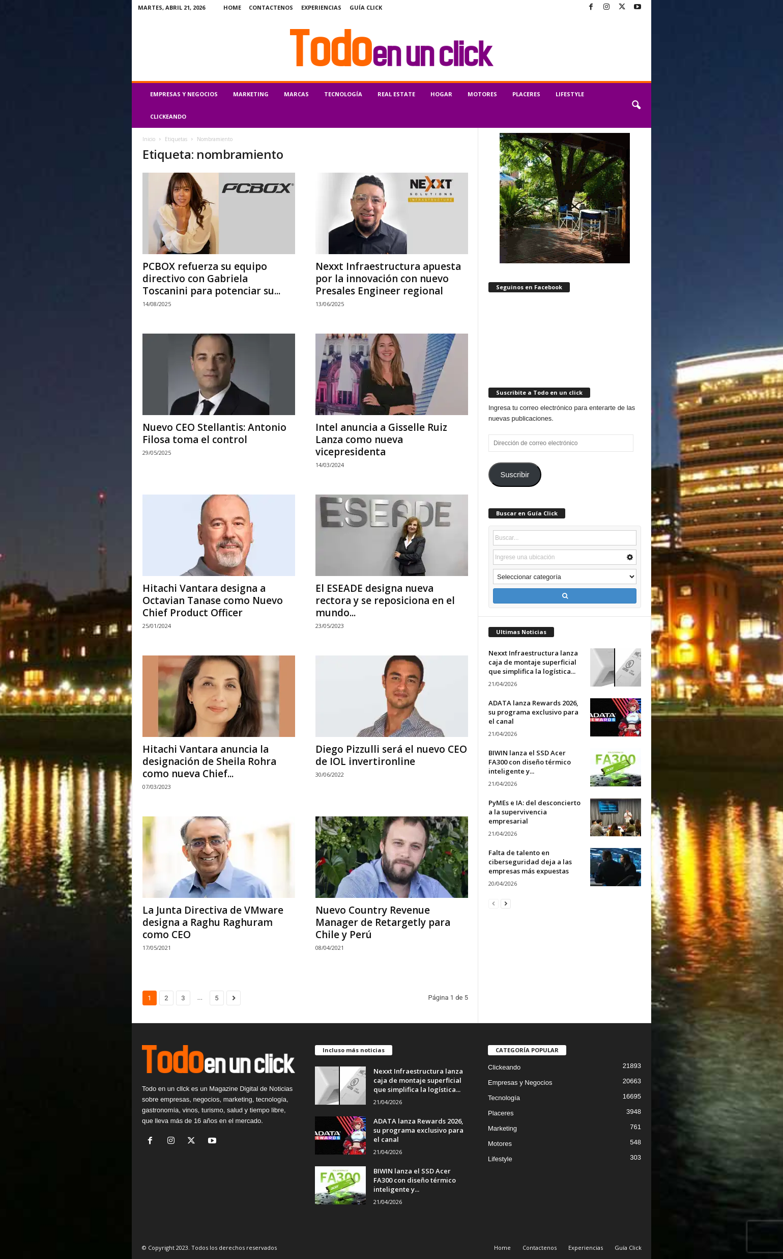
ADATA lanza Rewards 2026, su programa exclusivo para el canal (533, 712)
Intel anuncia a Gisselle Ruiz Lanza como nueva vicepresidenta (381, 439)
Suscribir (514, 475)
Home (232, 7)
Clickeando (168, 116)
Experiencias (321, 7)
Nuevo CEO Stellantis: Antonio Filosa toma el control (214, 433)
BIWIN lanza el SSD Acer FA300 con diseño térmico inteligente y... (529, 762)
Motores (482, 94)
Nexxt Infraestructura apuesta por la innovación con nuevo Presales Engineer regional (388, 278)
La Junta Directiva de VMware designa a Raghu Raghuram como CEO (212, 922)
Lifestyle (570, 94)
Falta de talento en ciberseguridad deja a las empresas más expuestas (530, 861)
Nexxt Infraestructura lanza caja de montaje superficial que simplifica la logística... (533, 662)
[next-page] (506, 903)
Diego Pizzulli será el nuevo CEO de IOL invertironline (391, 755)
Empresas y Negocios (184, 94)
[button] (636, 105)
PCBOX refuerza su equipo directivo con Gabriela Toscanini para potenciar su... (211, 278)
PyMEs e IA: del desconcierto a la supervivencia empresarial (534, 812)
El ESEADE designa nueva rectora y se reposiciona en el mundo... (385, 600)
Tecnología (343, 94)
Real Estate (396, 94)
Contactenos (271, 7)
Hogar (441, 94)
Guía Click (366, 7)
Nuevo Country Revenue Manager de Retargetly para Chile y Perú (382, 922)
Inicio (148, 139)
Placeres (526, 94)
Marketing (251, 94)
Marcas (296, 94)
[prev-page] (493, 903)
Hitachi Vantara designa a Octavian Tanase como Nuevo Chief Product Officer (212, 600)
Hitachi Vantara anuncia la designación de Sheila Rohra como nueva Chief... (209, 761)
